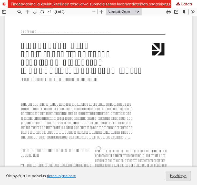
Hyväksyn (178, 175)
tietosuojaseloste (61, 175)
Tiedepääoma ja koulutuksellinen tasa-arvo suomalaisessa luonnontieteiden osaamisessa (91, 3)
